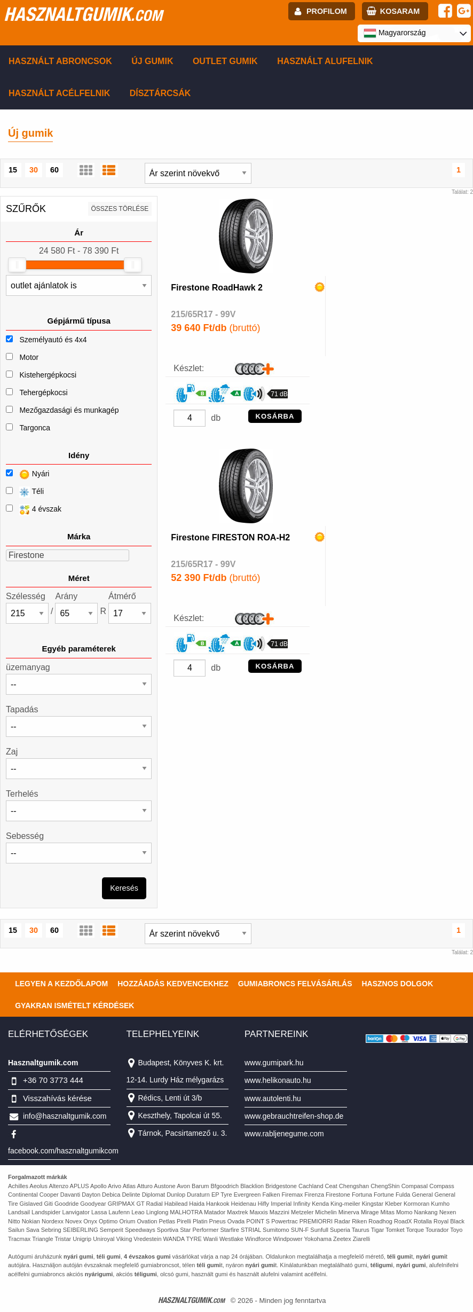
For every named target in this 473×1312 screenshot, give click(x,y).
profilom (326, 11)
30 (33, 170)
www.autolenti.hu (273, 1098)
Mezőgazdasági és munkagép (69, 410)
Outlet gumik (225, 61)
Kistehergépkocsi (47, 375)
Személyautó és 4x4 (52, 339)
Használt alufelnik (325, 61)
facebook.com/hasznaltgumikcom (63, 1150)
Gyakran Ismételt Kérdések (74, 1005)
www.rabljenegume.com (284, 1133)
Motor (28, 357)
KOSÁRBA (275, 416)
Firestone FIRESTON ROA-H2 (230, 537)
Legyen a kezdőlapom (61, 983)
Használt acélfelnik (59, 93)
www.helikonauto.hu (278, 1080)
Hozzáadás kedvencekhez (172, 983)
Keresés (124, 888)
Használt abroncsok (60, 61)
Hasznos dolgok (397, 983)
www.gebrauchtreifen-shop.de (294, 1116)
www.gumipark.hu (274, 1062)
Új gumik (152, 61)
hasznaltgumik (83, 14)
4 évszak (33, 509)
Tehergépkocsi (43, 392)
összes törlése (120, 209)
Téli (25, 492)
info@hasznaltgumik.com (65, 1116)
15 (13, 170)
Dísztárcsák (160, 93)
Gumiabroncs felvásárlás (295, 983)
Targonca (34, 427)
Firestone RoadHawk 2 (217, 287)
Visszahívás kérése (57, 1098)
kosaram (400, 11)
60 (54, 170)
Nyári (27, 474)
